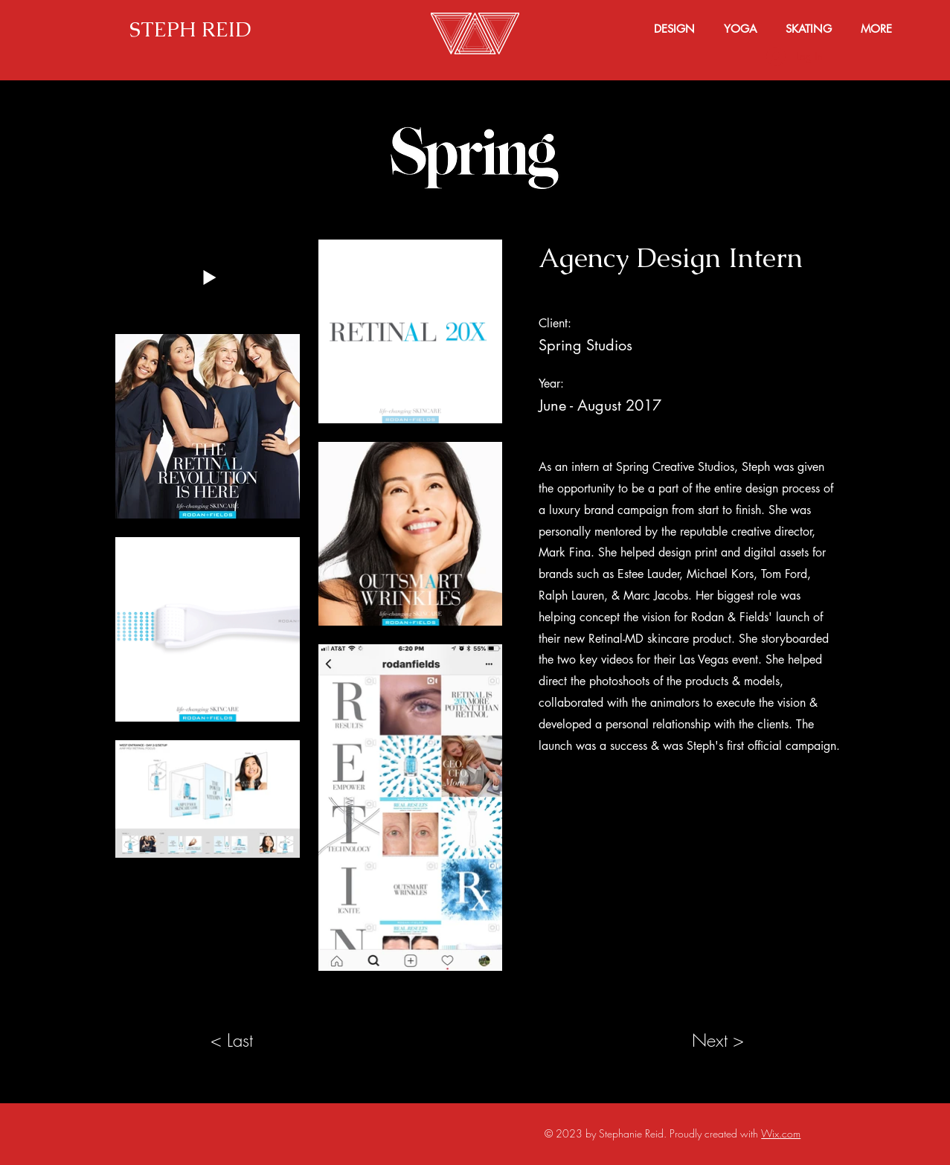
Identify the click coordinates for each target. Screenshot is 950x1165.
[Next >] (718, 1040)
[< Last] (232, 1040)
